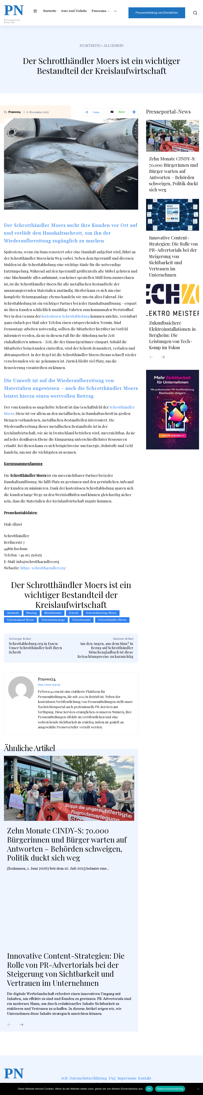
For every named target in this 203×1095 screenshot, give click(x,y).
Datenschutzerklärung (170, 1088)
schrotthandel (81, 620)
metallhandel (52, 613)
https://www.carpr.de (49, 684)
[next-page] (21, 1025)
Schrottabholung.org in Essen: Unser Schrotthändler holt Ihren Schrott (35, 647)
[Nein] (198, 1089)
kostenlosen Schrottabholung (65, 316)
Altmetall (13, 613)
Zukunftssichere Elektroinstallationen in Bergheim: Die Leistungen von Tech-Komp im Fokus (172, 334)
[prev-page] (9, 1025)
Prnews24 (14, 112)
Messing (31, 613)
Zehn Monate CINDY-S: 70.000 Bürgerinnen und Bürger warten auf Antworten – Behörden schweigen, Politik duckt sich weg (67, 844)
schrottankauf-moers (20, 620)
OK (149, 1088)
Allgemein (113, 45)
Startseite (90, 45)
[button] (194, 13)
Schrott (74, 613)
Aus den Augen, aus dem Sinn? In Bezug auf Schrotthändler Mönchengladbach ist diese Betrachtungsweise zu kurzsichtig (105, 650)
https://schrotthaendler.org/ (43, 568)
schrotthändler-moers (112, 620)
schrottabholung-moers (101, 613)
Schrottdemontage (53, 620)
